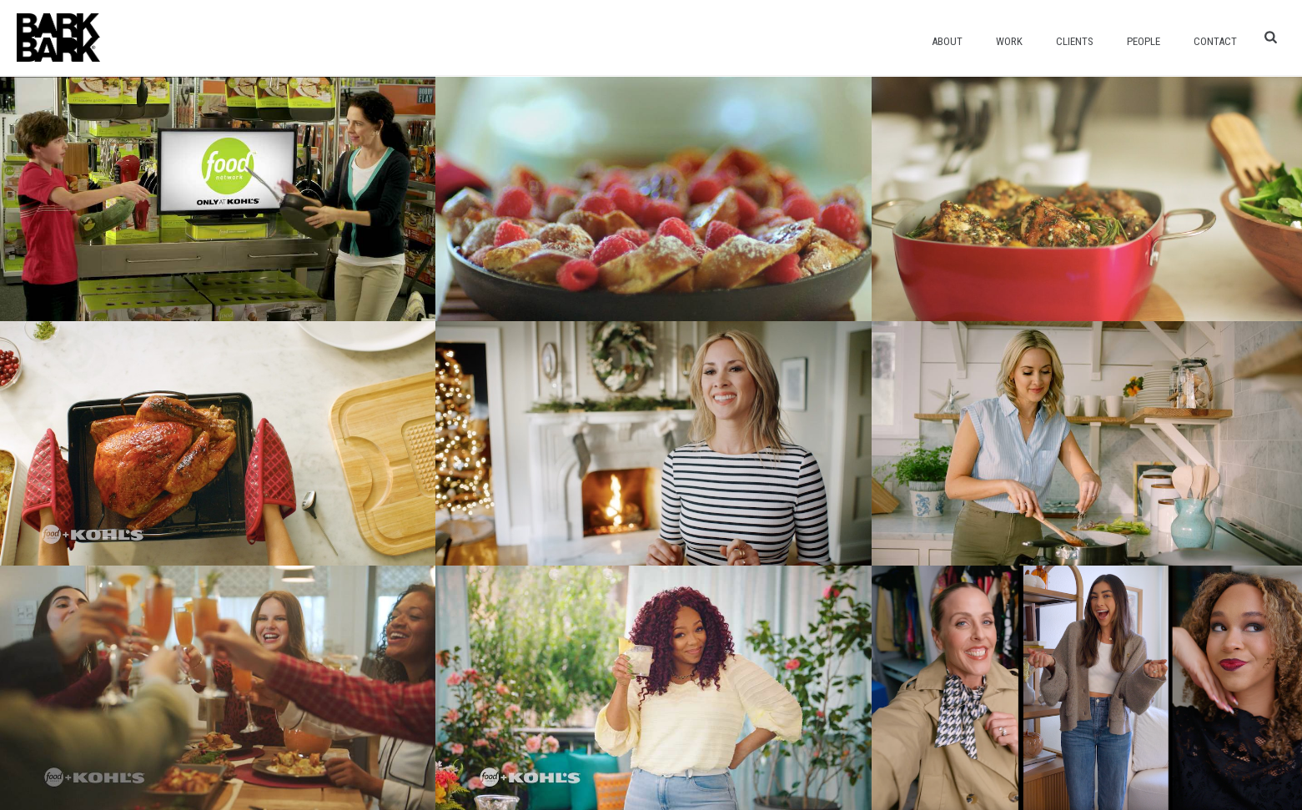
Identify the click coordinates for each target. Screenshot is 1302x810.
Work (1009, 41)
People (1143, 41)
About (947, 41)
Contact (1215, 41)
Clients (1074, 41)
